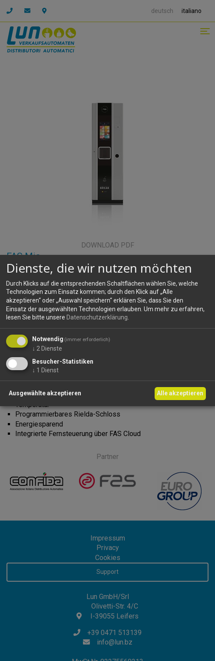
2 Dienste (47, 348)
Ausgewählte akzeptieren (45, 393)
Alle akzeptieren (180, 393)
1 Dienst (45, 370)
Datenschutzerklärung (97, 317)
